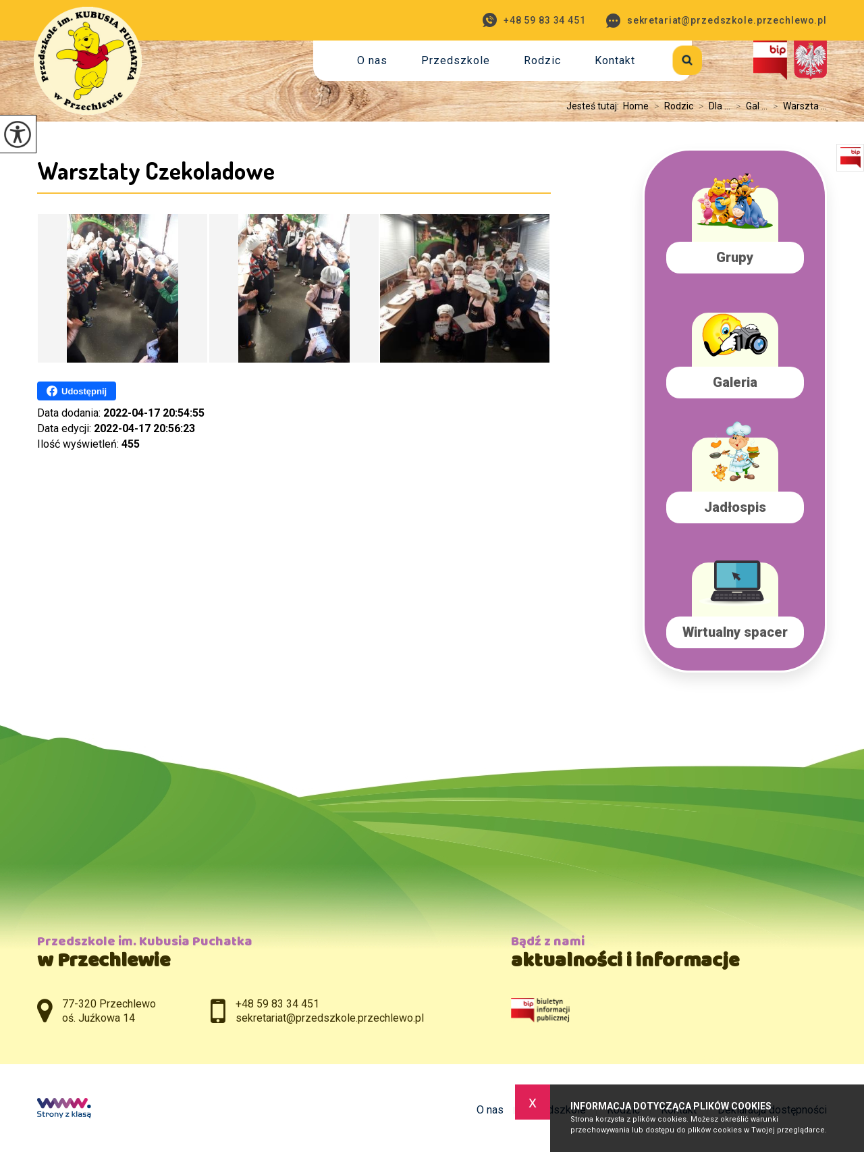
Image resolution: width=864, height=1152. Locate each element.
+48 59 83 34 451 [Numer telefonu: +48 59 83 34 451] (277, 1003)
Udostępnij (77, 391)
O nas (372, 60)
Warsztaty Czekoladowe (156, 170)
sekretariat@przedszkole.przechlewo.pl (716, 21)
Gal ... (748, 106)
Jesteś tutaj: (594, 106)
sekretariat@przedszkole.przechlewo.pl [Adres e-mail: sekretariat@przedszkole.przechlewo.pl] (330, 1018)
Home (636, 106)
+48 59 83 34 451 (534, 20)
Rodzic (542, 60)
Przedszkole (455, 60)
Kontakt (615, 60)
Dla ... (711, 106)
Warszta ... (797, 106)
